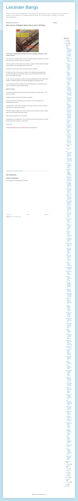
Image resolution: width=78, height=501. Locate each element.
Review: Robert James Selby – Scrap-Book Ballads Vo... (69, 440)
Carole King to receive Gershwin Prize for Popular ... (69, 137)
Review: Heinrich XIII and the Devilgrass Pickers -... (69, 50)
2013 (66, 41)
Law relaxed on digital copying (68, 55)
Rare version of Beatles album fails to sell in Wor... (68, 209)
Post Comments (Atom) (16, 216)
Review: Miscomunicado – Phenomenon (69, 60)
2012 (66, 43)
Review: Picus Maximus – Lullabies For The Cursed (69, 314)
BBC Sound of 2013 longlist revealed (69, 273)
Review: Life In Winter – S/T (69, 145)
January (68, 482)
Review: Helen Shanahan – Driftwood (69, 94)
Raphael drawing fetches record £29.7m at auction (68, 308)
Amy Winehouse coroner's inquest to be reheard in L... (69, 99)
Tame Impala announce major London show (68, 215)
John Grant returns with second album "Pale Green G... (69, 179)
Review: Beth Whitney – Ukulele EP (69, 111)
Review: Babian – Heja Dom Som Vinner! (68, 278)
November (68, 461)
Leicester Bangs (22, 7)
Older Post (46, 214)
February (68, 479)
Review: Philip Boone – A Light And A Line (69, 245)
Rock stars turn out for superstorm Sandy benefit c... (69, 165)
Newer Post (8, 214)
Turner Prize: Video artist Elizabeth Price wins (69, 384)
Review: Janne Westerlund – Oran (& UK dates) (69, 295)
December (68, 45)
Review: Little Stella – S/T (69, 347)
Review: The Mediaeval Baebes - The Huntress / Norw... (68, 251)
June (67, 472)
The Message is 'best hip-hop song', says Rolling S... (69, 336)
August (67, 468)
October (68, 464)
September (68, 466)
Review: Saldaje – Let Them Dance (68, 331)
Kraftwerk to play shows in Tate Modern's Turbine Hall (69, 342)
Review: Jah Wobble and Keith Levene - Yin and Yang (69, 425)
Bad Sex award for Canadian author (68, 367)
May (67, 474)
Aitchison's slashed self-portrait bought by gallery (69, 106)
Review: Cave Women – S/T (69, 446)
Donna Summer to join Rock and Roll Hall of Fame (69, 226)
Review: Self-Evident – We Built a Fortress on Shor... (69, 396)
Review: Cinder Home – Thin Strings (69, 264)
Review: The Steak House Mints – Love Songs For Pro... (69, 234)
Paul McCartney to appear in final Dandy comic (69, 402)
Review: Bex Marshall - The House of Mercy (69, 379)
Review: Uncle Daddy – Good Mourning (69, 220)
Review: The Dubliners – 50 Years (69, 290)
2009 (66, 486)
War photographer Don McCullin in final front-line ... (69, 154)
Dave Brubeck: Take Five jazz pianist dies (69, 320)
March (67, 477)
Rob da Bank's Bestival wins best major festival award (69, 373)
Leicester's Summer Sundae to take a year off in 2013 (69, 89)
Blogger (44, 494)
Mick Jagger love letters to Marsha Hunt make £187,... (68, 185)
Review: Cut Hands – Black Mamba (68, 121)
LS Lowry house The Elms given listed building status (69, 390)
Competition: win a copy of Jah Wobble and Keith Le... (69, 418)
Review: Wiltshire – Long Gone (69, 362)
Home (27, 214)
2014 (66, 40)
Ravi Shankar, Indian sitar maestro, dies (69, 240)
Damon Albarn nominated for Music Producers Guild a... (69, 203)
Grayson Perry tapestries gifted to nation (69, 458)
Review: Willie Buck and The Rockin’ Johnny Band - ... (69, 325)
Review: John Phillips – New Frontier (68, 131)
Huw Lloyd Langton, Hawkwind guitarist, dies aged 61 (68, 285)
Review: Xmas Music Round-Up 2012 (69, 413)
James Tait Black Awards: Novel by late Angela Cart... (69, 301)
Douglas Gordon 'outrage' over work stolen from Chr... (69, 451)
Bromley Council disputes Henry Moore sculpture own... (68, 67)
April (67, 475)
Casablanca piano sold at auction (68, 142)
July (67, 470)
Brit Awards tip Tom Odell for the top (69, 79)
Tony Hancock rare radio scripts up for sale (69, 408)
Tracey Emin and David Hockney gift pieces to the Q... (68, 116)
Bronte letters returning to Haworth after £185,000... (69, 191)
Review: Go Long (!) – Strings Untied (68, 83)
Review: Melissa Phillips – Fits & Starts (68, 74)
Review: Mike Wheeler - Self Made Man (68, 358)
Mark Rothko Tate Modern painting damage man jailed (68, 172)
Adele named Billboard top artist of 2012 (69, 126)
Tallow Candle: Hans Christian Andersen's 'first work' (69, 197)
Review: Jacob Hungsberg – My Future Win (69, 160)
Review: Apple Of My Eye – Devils (69, 268)
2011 (66, 484)
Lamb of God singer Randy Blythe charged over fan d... (69, 352)
